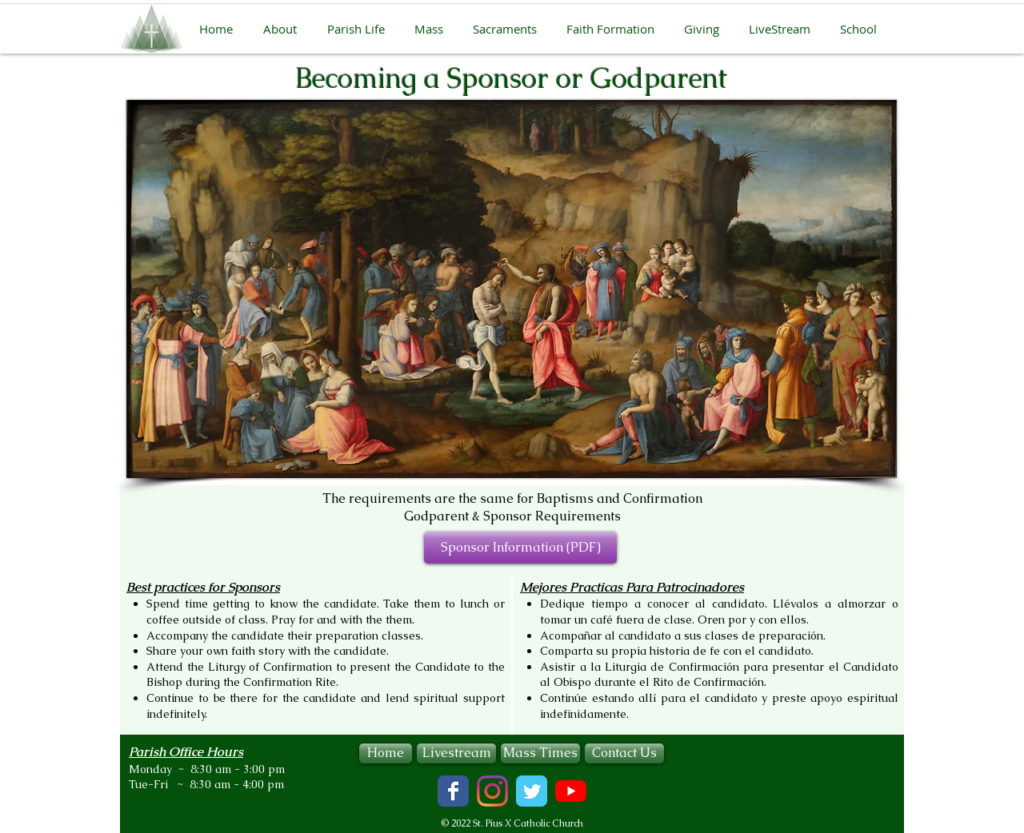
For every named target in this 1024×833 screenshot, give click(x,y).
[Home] (385, 753)
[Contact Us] (624, 753)
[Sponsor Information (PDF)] (520, 548)
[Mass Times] (540, 753)
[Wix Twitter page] (531, 791)
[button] (285, 28)
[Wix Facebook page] (453, 791)
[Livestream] (456, 753)
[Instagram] (492, 791)
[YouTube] (570, 791)
